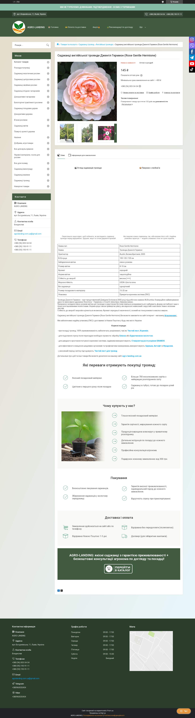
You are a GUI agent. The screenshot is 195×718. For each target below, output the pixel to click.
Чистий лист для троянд (106, 351)
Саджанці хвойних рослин (25, 85)
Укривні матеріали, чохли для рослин (27, 156)
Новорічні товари (21, 186)
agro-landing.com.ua (131, 356)
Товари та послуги (69, 44)
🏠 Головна (53, 27)
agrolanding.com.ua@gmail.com (27, 234)
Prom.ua (110, 711)
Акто (156, 346)
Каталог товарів (21, 62)
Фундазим (168, 346)
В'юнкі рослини (20, 120)
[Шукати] (47, 45)
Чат (184, 711)
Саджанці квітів (21, 126)
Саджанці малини (22, 175)
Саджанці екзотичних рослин (27, 73)
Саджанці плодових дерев (26, 108)
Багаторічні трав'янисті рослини (28, 102)
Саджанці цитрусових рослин (27, 79)
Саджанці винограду (23, 169)
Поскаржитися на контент (93, 715)
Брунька (149, 346)
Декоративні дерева (23, 114)
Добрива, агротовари (23, 143)
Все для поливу (21, 163)
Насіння (17, 137)
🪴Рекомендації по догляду (120, 27)
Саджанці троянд (86, 44)
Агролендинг (170, 315)
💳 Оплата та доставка (75, 27)
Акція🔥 (96, 27)
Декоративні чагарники (24, 97)
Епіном (123, 336)
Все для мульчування (23, 149)
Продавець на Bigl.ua (97, 713)
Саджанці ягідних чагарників (27, 91)
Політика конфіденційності (114, 715)
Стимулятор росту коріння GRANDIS (148, 341)
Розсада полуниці (22, 68)
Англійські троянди (104, 44)
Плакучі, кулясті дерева (24, 131)
